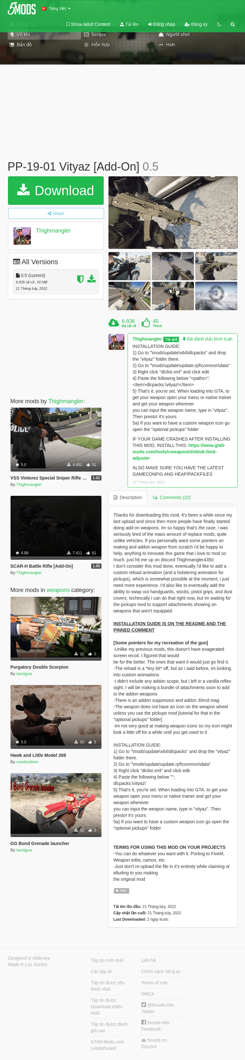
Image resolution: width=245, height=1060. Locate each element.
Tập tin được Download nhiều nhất (107, 1007)
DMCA (147, 993)
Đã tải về (129, 326)
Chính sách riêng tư (161, 971)
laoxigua (24, 673)
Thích (157, 326)
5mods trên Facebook (155, 1026)
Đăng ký (196, 24)
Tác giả (171, 339)
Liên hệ (148, 960)
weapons (58, 590)
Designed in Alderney (29, 958)
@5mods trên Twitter (157, 1008)
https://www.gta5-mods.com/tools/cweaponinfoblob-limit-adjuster (179, 452)
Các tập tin (101, 971)
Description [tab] (128, 497)
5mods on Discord (154, 1043)
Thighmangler (53, 230)
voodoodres (27, 761)
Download (55, 190)
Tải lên (129, 24)
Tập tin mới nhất (107, 960)
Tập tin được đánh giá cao (109, 1027)
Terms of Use (154, 982)
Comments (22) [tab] (171, 497)
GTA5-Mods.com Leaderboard (107, 1045)
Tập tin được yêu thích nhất (108, 986)
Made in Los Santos (28, 964)
